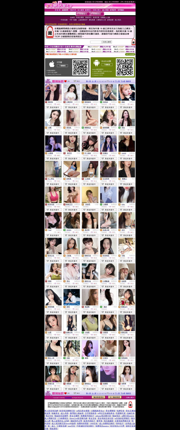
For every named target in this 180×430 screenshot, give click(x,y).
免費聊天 (59, 230)
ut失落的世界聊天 (122, 418)
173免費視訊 (62, 418)
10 (113, 81)
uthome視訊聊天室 (103, 416)
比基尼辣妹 (68, 397)
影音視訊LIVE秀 (117, 426)
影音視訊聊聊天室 (67, 411)
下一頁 (117, 81)
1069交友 (94, 423)
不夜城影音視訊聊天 (85, 426)
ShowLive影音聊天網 (78, 418)
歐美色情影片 (89, 421)
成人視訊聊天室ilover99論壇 (64, 423)
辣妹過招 (53, 429)
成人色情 (65, 413)
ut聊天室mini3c (127, 416)
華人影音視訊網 (51, 411)
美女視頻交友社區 (105, 418)
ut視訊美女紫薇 (82, 411)
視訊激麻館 (108, 421)
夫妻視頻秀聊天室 (122, 421)
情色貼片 (120, 423)
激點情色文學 (76, 421)
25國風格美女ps (97, 411)
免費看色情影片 (87, 416)
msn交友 (71, 426)
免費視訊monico (102, 426)
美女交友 (92, 418)
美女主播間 (74, 416)
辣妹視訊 (116, 416)
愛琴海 (99, 421)
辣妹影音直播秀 (61, 416)
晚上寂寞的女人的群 (60, 421)
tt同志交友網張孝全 (106, 413)
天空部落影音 (91, 413)
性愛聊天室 (121, 413)
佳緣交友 (131, 413)
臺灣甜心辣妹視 (77, 413)
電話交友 (49, 416)
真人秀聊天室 (50, 418)
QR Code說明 (130, 54)
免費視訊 (59, 102)
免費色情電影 (83, 423)
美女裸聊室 (110, 411)
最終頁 (128, 81)
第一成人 (52, 426)
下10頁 (123, 81)
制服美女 (55, 413)
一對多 (78, 153)
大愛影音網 (62, 426)
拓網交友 (120, 411)
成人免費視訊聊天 (107, 423)
